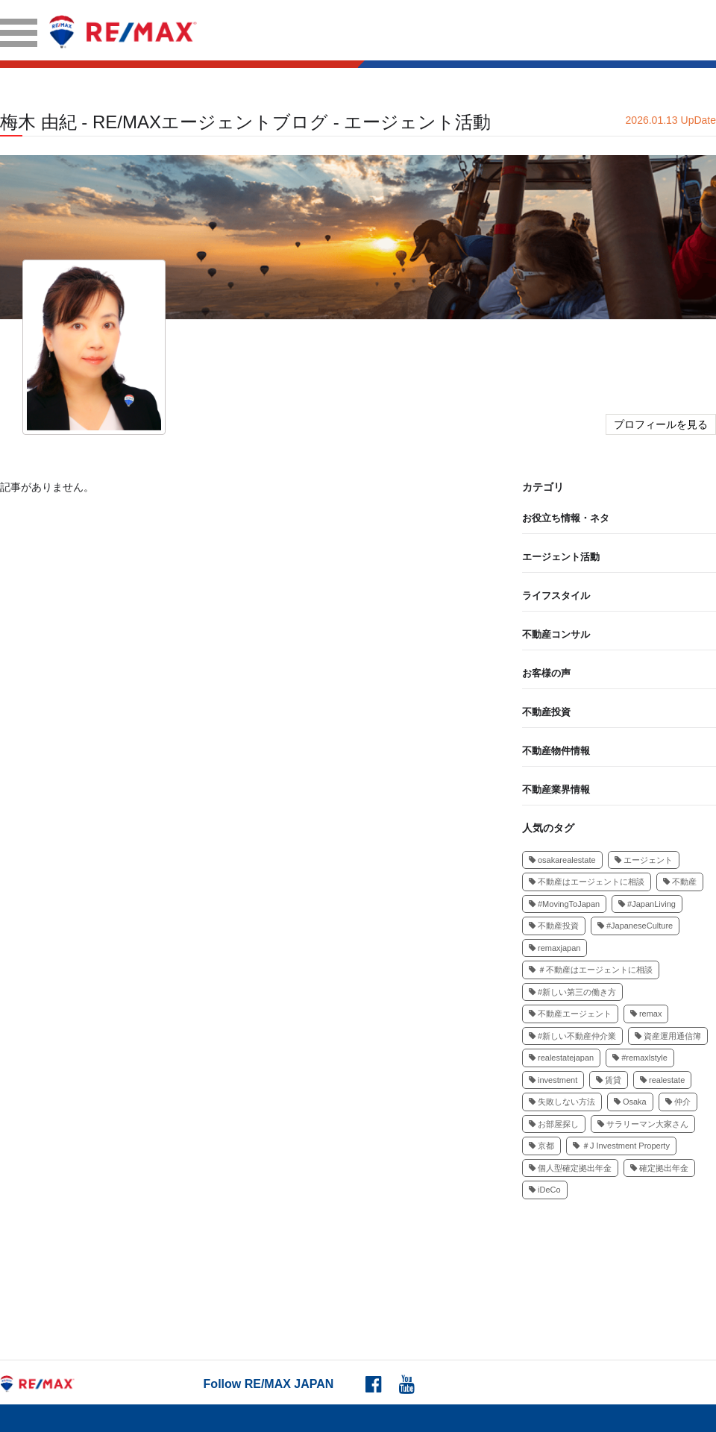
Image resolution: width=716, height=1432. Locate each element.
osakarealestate (562, 859)
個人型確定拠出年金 (570, 1168)
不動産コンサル (556, 634)
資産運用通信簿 (668, 1035)
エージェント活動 (561, 556)
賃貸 (608, 1079)
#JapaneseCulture (635, 925)
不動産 (680, 881)
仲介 (678, 1101)
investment (553, 1079)
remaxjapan (554, 947)
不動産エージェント (570, 1013)
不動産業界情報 (556, 789)
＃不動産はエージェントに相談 (591, 969)
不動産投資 (546, 711)
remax (646, 1013)
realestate (662, 1079)
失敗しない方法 (562, 1101)
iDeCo (545, 1189)
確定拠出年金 (659, 1168)
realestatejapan (561, 1057)
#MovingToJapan (564, 903)
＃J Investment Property (621, 1145)
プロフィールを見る (661, 424)
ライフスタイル (556, 595)
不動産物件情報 (556, 750)
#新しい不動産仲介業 (572, 1035)
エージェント (644, 859)
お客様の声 (546, 673)
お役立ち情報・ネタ (565, 518)
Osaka (630, 1101)
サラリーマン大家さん (642, 1123)
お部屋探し (554, 1123)
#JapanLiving (647, 903)
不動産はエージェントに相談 (586, 881)
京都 (541, 1145)
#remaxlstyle (640, 1057)
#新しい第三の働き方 (572, 991)
